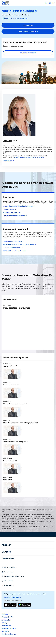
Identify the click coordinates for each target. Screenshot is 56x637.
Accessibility (6, 620)
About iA (6, 545)
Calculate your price (28, 53)
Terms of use (6, 626)
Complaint (5, 631)
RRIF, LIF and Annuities (12, 248)
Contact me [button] (28, 25)
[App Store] (10, 605)
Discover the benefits (12, 597)
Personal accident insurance (14, 216)
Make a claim (7, 572)
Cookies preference (9, 634)
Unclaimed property (9, 628)
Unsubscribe (6, 617)
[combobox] (28, 31)
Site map (5, 614)
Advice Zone (7, 581)
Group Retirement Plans (13, 241)
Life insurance (9, 209)
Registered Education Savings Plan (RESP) (19, 244)
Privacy (4, 623)
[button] (50, 3)
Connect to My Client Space (13, 576)
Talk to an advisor (9, 567)
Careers (6, 551)
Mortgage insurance (11, 212)
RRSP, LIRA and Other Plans (14, 251)
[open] (54, 3)
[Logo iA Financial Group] (5, 3)
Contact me (8, 161)
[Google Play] (24, 605)
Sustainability (7, 585)
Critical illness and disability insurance (18, 206)
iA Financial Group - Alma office (15, 18)
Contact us (8, 558)
